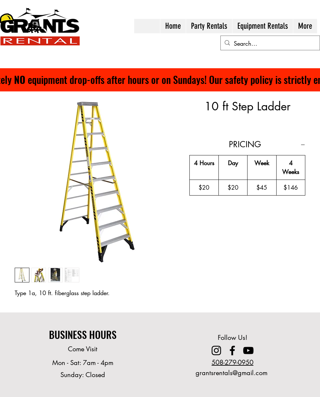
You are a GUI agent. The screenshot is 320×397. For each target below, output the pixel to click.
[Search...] (270, 44)
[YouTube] (248, 350)
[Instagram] (216, 350)
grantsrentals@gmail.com (231, 373)
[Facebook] (232, 350)
